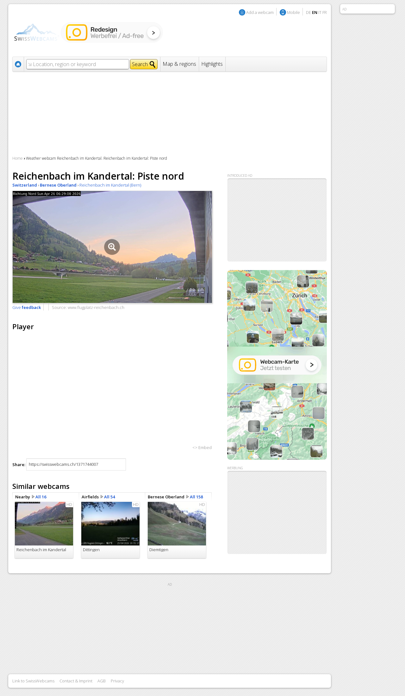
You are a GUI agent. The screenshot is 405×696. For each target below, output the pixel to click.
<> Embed (202, 447)
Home (17, 158)
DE (308, 12)
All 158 (196, 497)
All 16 (40, 497)
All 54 (109, 497)
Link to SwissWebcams (33, 681)
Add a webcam (260, 12)
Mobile (293, 12)
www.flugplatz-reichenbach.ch (96, 307)
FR (324, 12)
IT (319, 12)
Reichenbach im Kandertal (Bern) (110, 185)
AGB (101, 681)
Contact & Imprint (75, 681)
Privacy (117, 681)
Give (26, 307)
